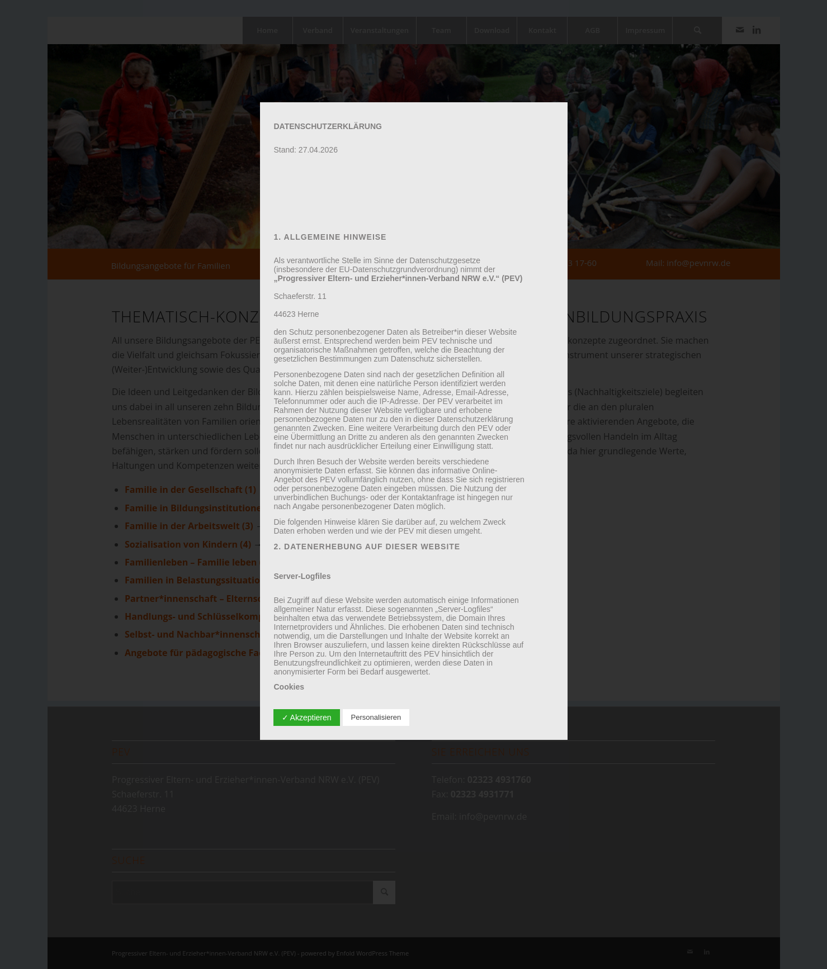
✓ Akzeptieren (307, 717)
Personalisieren (376, 717)
